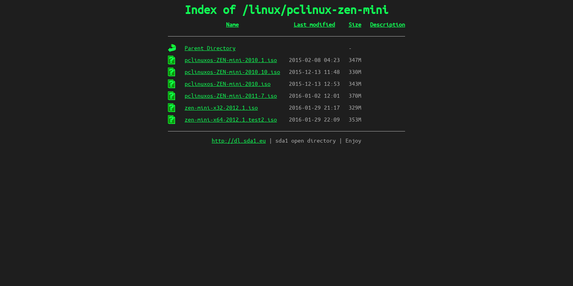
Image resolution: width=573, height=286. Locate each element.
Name (232, 24)
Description (387, 24)
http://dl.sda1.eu (239, 140)
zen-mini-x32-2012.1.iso (221, 107)
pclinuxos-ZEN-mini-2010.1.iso (231, 60)
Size (355, 24)
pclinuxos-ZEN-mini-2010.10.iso (232, 72)
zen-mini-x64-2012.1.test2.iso (231, 119)
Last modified (314, 24)
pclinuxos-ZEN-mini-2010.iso (228, 84)
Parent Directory (210, 48)
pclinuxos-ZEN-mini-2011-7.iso (231, 96)
